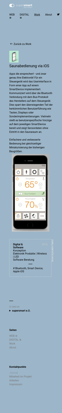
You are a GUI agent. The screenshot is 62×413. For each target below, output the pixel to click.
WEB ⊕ (12, 16)
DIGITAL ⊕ (24, 16)
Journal (13, 372)
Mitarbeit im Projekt (20, 376)
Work (37, 14)
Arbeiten (14, 380)
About (48, 14)
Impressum (15, 384)
